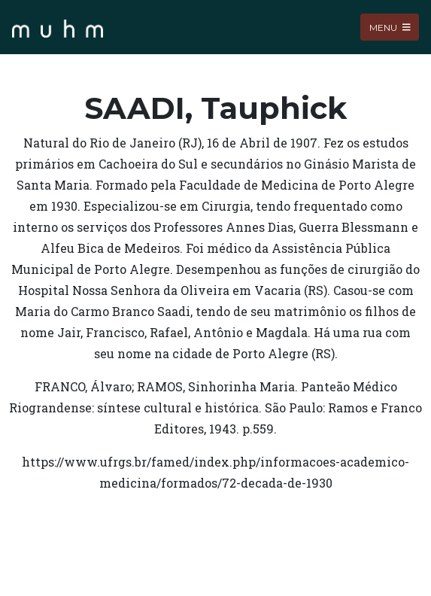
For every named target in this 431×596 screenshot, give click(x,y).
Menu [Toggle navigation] (390, 26)
